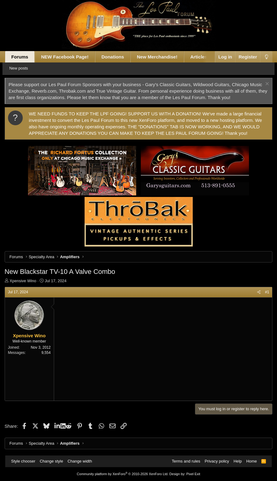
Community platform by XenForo (122, 474)
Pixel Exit (193, 474)
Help (235, 461)
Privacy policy (215, 461)
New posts (23, 68)
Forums (22, 56)
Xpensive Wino (25, 281)
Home (249, 461)
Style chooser (25, 461)
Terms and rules (184, 461)
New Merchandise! (160, 56)
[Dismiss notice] (263, 84)
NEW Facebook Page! (67, 56)
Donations (115, 56)
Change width (81, 461)
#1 (264, 292)
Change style (53, 461)
